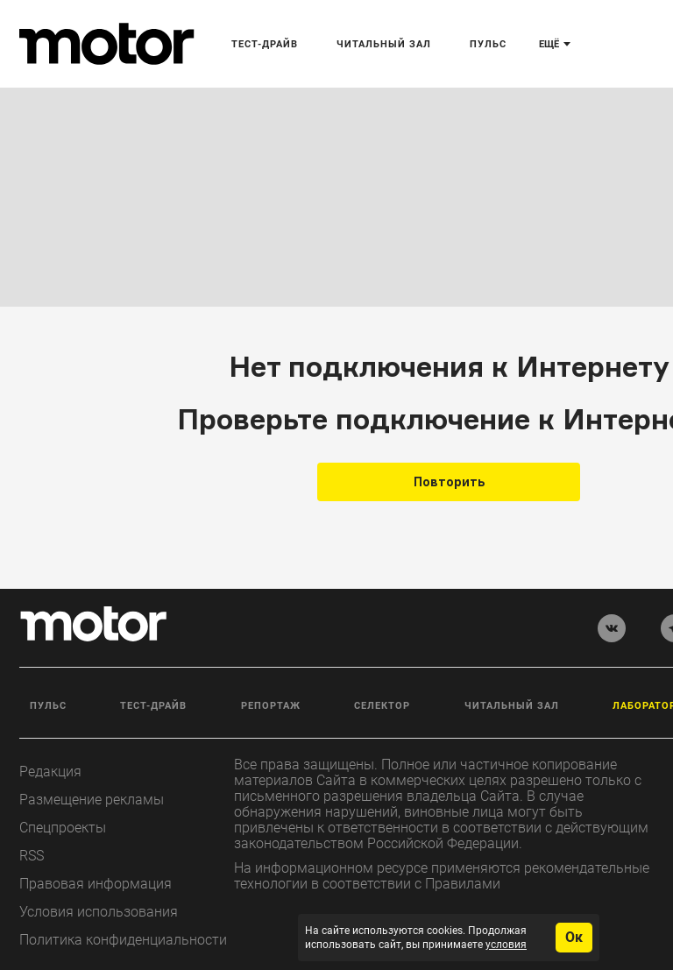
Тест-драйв (153, 706)
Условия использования (98, 911)
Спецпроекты (62, 827)
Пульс (48, 706)
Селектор (382, 706)
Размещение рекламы (91, 799)
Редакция (50, 771)
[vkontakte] (612, 628)
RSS (31, 855)
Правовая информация (95, 883)
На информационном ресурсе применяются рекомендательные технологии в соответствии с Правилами (441, 876)
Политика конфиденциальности (123, 939)
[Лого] (107, 44)
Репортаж (271, 706)
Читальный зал (511, 706)
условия (506, 944)
